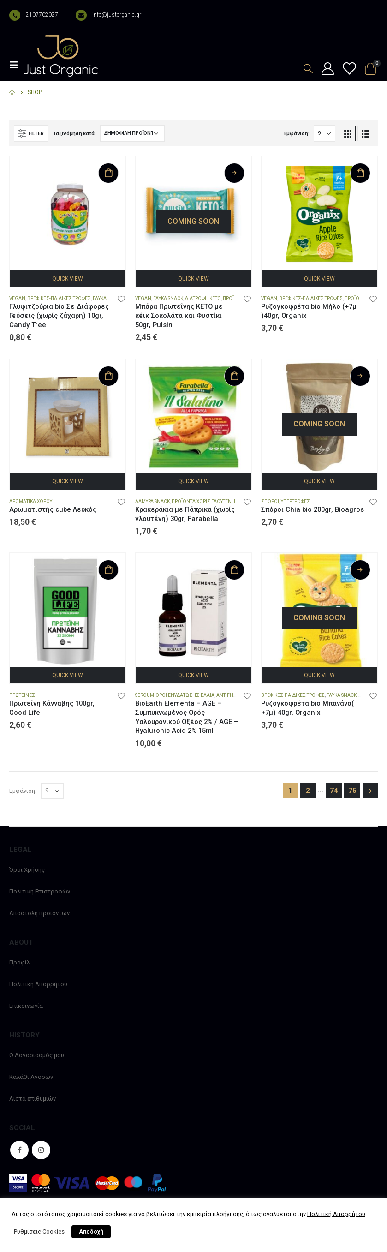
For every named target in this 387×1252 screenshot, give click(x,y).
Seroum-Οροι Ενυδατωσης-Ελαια (174, 695)
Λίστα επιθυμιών (32, 1098)
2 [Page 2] (308, 790)
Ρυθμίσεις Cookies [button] (39, 1231)
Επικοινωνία (26, 1005)
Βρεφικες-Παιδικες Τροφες (59, 298)
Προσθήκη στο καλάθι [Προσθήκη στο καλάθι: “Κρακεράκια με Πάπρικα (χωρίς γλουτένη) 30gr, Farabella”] (234, 376)
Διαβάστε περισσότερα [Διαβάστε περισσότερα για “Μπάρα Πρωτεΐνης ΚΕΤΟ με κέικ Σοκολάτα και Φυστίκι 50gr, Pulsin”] (234, 173)
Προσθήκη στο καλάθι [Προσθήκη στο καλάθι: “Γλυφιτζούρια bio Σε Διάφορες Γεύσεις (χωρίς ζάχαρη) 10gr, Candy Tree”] (108, 173)
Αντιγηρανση (233, 695)
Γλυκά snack (108, 298)
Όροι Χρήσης (27, 869)
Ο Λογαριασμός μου (36, 1055)
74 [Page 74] (334, 790)
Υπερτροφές (295, 501)
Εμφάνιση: (297, 134)
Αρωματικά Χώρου (30, 501)
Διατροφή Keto (203, 298)
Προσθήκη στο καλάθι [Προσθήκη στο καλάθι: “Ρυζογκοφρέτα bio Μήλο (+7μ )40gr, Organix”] (360, 173)
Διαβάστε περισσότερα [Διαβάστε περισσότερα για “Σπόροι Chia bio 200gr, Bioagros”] (360, 376)
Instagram (41, 1150)
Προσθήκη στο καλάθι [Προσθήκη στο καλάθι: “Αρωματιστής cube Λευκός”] (108, 376)
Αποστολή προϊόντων (39, 913)
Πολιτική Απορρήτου (38, 984)
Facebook (19, 1150)
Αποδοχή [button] (91, 1231)
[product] (67, 214)
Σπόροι (270, 501)
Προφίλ (19, 962)
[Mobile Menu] (16, 65)
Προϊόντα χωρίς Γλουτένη (203, 501)
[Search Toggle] (308, 68)
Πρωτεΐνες (22, 695)
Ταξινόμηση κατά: (74, 134)
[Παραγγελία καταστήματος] (132, 133)
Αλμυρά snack (152, 501)
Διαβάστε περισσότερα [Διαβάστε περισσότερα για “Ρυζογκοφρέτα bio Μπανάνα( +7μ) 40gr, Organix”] (360, 570)
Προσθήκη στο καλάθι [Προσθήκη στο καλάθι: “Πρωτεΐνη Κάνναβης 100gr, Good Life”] (108, 570)
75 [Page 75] (352, 790)
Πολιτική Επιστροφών (39, 891)
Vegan (17, 298)
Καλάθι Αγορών (31, 1076)
